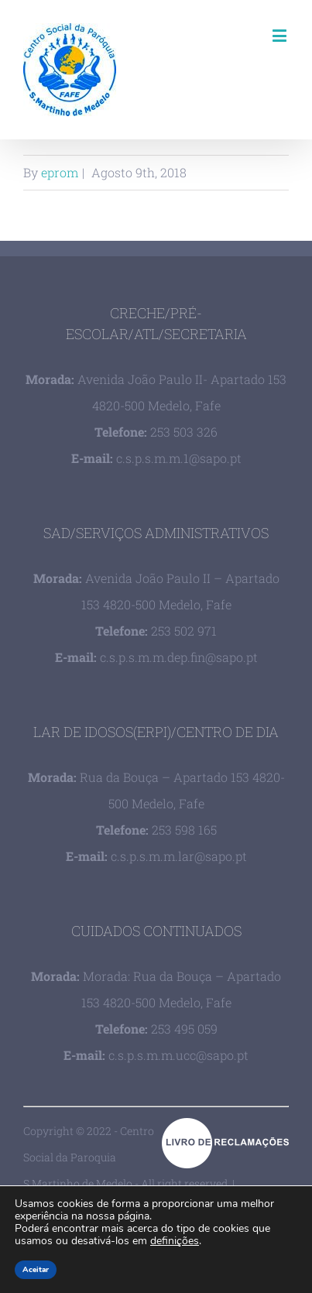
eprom (59, 172)
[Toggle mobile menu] (281, 35)
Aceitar (35, 1269)
